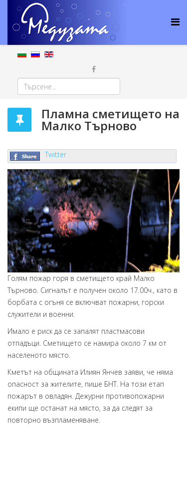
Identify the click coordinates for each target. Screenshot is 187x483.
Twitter (55, 154)
